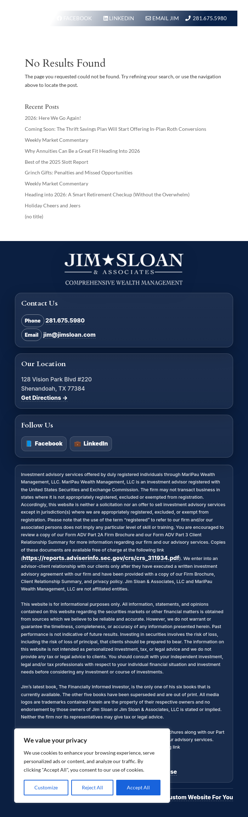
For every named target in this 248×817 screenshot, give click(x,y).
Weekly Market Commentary (56, 140)
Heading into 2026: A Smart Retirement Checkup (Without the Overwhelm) (107, 194)
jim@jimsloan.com (69, 334)
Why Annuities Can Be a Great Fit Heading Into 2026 (82, 151)
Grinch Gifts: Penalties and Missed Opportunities (79, 172)
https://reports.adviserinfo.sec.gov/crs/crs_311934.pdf (101, 557)
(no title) (34, 216)
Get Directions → (44, 397)
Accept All (138, 787)
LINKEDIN (122, 18)
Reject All (92, 787)
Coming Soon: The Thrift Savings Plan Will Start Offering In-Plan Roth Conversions (115, 129)
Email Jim (165, 18)
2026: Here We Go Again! (53, 118)
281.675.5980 (210, 18)
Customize (46, 787)
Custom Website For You (199, 797)
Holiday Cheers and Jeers (52, 205)
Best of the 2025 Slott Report (56, 162)
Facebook (43, 443)
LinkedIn (91, 443)
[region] (92, 765)
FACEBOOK (78, 18)
